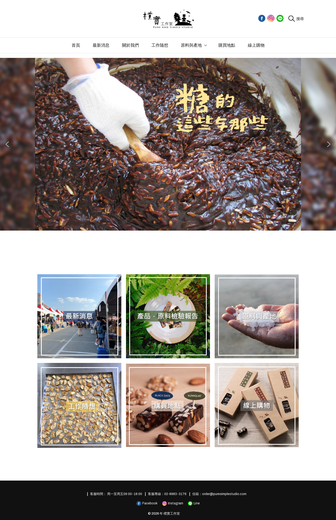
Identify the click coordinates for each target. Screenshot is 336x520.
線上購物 (256, 45)
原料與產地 (191, 45)
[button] (7, 144)
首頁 (76, 45)
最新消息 (101, 45)
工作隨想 (159, 45)
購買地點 (226, 45)
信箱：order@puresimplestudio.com (219, 494)
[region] (168, 144)
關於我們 (130, 45)
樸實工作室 (172, 513)
